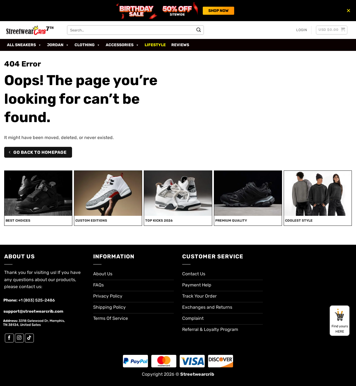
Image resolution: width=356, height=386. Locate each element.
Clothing (87, 45)
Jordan (58, 45)
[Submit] (198, 30)
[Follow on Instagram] (19, 338)
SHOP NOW (218, 10)
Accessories (122, 45)
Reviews (180, 45)
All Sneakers (24, 45)
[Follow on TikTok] (29, 338)
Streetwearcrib (197, 374)
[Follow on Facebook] (9, 338)
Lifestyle (155, 45)
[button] (301, 30)
